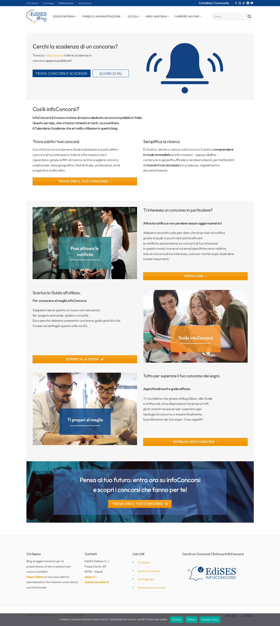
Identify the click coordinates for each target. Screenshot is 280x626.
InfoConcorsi (66, 3)
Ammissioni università (151, 587)
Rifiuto (191, 619)
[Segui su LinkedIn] (248, 3)
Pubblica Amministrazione (102, 16)
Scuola (134, 16)
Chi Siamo (32, 3)
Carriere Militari (188, 16)
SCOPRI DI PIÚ (110, 73)
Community (221, 3)
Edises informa (65, 16)
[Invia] (249, 16)
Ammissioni (85, 3)
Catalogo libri (146, 579)
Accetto (176, 619)
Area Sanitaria (158, 16)
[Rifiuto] (274, 621)
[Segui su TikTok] (244, 3)
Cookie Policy (210, 619)
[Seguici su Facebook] (236, 3)
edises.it (90, 577)
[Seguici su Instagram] (240, 3)
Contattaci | (206, 3)
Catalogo (48, 3)
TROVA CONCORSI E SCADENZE (61, 73)
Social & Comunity (148, 571)
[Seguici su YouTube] (252, 3)
